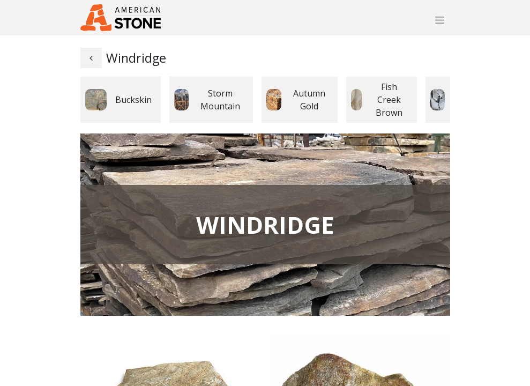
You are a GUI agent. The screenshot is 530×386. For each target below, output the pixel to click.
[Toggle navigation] (439, 20)
